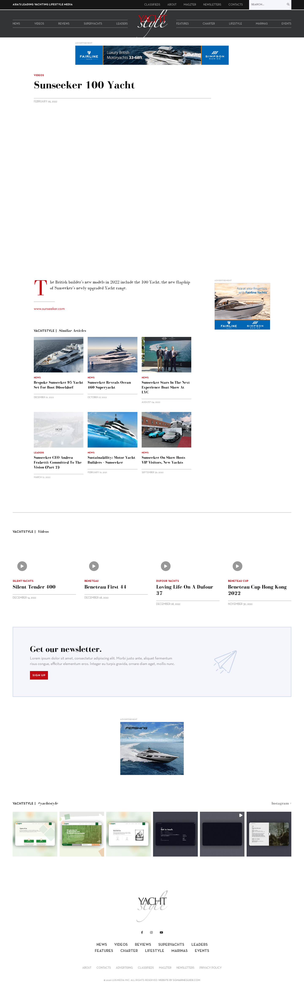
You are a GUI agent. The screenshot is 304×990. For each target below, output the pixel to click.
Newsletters (212, 5)
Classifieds (152, 5)
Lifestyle (235, 24)
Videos (39, 24)
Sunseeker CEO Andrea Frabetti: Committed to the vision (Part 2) (58, 462)
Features (182, 24)
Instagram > (281, 803)
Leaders (122, 24)
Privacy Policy (211, 968)
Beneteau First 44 (105, 587)
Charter (209, 24)
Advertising (124, 968)
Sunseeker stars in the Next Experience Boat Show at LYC (166, 387)
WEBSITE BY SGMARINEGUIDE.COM (179, 980)
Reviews (63, 24)
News (16, 24)
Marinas (262, 24)
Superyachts (93, 24)
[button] (35, 834)
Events (286, 24)
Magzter (190, 5)
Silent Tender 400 (34, 587)
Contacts (235, 5)
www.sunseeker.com (49, 309)
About (171, 5)
